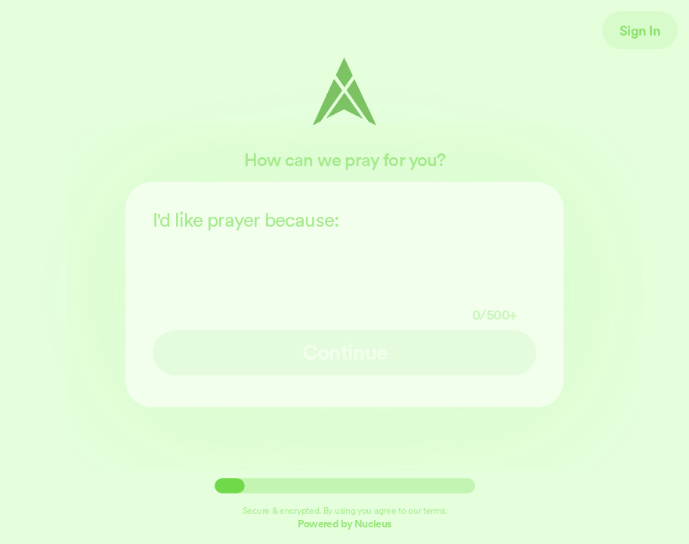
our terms (426, 510)
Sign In (640, 30)
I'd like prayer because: (344, 266)
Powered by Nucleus (344, 523)
